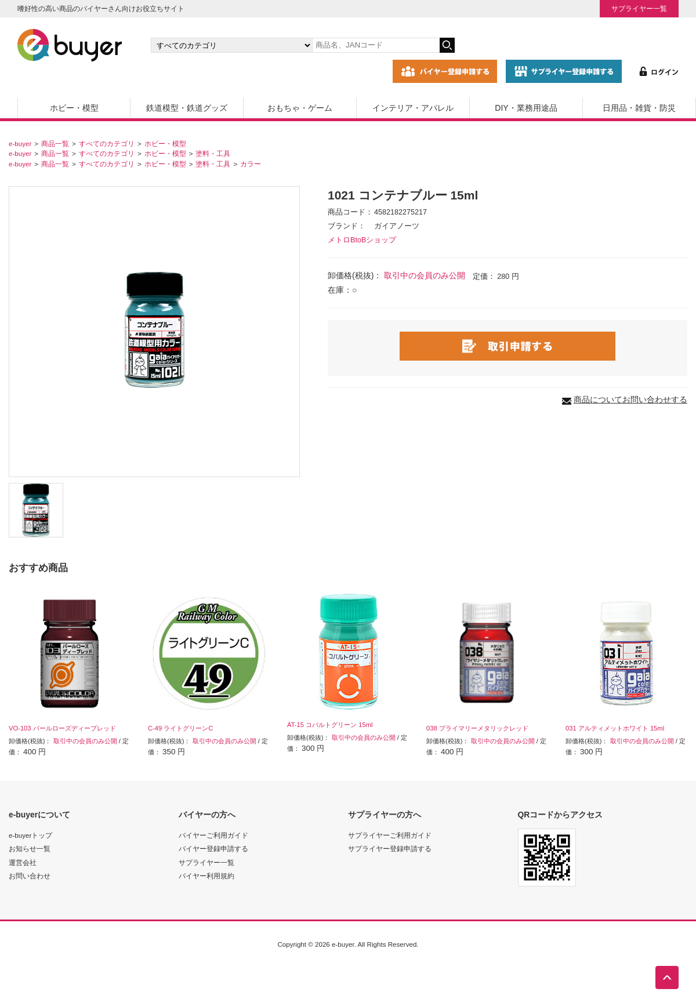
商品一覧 (55, 143)
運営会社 (23, 862)
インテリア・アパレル (413, 107)
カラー (250, 164)
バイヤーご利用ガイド (213, 835)
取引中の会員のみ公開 (424, 275)
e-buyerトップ (30, 835)
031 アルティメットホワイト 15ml (615, 728)
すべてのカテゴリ (107, 143)
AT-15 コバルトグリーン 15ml (329, 724)
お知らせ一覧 (29, 848)
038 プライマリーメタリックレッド (477, 728)
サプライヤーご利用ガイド (390, 835)
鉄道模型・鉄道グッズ (186, 107)
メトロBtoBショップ (362, 240)
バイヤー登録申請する (213, 848)
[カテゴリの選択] (231, 45)
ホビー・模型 (74, 107)
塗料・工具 (212, 153)
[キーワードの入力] (376, 45)
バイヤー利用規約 (206, 876)
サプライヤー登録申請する (390, 848)
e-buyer (20, 143)
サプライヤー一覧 (639, 8)
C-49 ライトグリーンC (180, 728)
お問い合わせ (29, 876)
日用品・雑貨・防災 (639, 107)
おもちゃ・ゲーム (299, 107)
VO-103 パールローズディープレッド (62, 728)
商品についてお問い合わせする (630, 399)
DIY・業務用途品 (526, 107)
